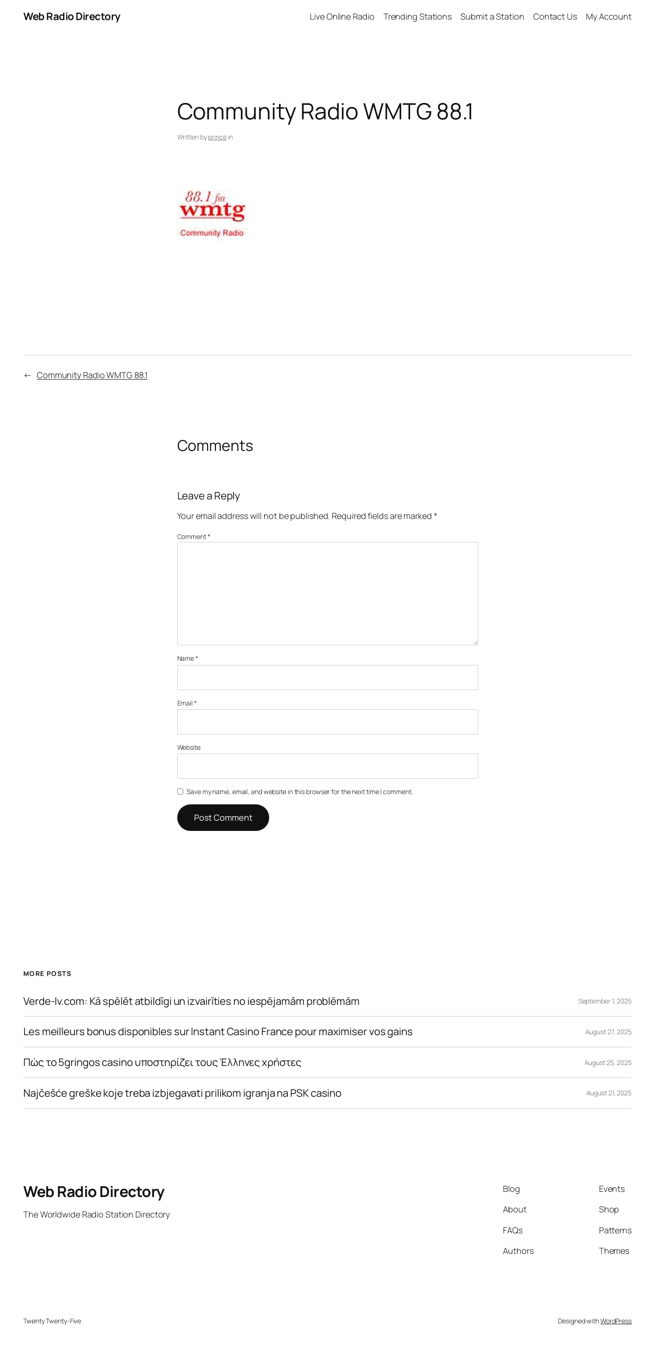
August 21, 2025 (609, 1092)
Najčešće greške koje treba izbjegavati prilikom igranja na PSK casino (182, 1093)
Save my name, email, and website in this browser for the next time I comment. (299, 791)
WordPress (616, 1320)
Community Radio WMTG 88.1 (92, 374)
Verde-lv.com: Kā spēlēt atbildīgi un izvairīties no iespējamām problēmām (191, 1001)
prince (217, 136)
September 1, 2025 (605, 1000)
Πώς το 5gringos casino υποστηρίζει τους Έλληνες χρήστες (162, 1062)
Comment (193, 536)
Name (187, 658)
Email (187, 703)
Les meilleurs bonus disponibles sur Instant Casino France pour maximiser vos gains (218, 1032)
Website (189, 747)
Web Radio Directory (71, 16)
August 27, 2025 (608, 1031)
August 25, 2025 (608, 1062)
